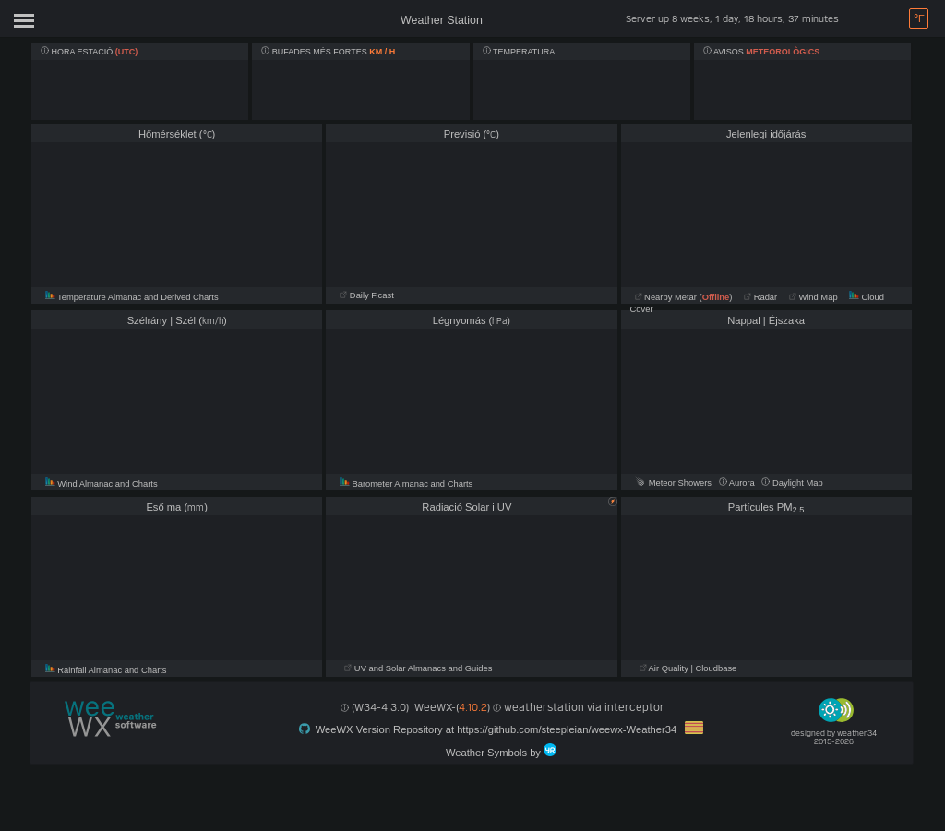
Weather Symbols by (501, 750)
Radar (760, 297)
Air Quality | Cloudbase (688, 668)
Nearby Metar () (684, 297)
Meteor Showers (673, 483)
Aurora (738, 483)
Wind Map (813, 297)
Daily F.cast (367, 295)
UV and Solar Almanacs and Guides (418, 668)
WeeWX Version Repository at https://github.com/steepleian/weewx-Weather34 (501, 728)
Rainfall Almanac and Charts (106, 670)
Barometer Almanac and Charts (406, 483)
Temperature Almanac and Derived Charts (132, 297)
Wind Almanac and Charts (101, 483)
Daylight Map (791, 483)
